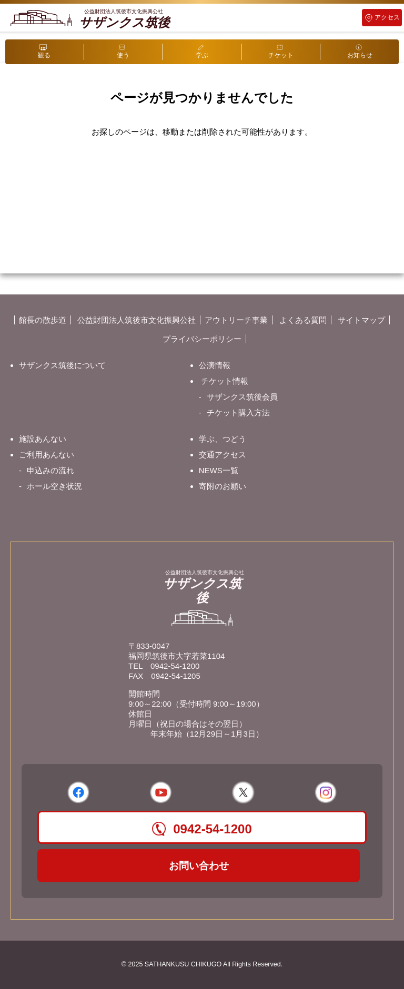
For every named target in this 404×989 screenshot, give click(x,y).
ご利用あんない (46, 454)
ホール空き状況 (54, 486)
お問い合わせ (199, 865)
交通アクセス (222, 454)
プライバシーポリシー (202, 338)
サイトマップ (361, 319)
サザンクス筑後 (124, 18)
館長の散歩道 (42, 319)
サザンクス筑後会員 (242, 396)
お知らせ (359, 55)
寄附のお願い (222, 486)
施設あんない (42, 438)
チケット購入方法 (238, 412)
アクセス (387, 17)
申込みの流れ (50, 470)
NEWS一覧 (218, 470)
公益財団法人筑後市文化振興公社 (136, 319)
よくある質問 (303, 319)
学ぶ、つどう (222, 438)
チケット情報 (224, 380)
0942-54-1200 (174, 665)
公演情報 (214, 365)
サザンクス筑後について (62, 365)
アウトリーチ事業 (236, 319)
